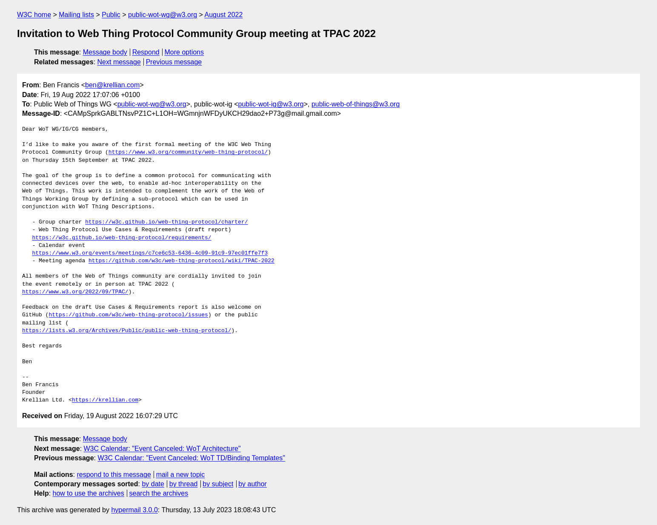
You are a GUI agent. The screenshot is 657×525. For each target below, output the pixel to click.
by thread (183, 484)
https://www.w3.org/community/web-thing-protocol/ (188, 152)
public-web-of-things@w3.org (355, 104)
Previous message (174, 62)
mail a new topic (180, 474)
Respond (146, 52)
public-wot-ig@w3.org (271, 104)
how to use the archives (88, 493)
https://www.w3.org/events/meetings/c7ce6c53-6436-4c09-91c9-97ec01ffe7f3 (150, 253)
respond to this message (114, 474)
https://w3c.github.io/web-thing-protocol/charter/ (166, 222)
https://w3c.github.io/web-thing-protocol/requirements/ (121, 238)
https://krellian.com (105, 400)
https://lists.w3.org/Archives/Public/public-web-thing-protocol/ (126, 331)
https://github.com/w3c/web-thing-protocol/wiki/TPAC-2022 (181, 261)
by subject (218, 484)
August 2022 (223, 14)
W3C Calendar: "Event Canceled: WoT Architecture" (162, 448)
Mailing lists (76, 14)
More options (184, 52)
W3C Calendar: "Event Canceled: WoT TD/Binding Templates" (191, 458)
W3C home (34, 14)
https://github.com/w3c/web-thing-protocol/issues (128, 315)
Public (111, 14)
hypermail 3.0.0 (134, 510)
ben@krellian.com (112, 85)
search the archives (159, 493)
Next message (119, 62)
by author (252, 484)
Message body (105, 52)
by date (153, 484)
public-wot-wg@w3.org (162, 14)
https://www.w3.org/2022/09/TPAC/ (75, 292)
